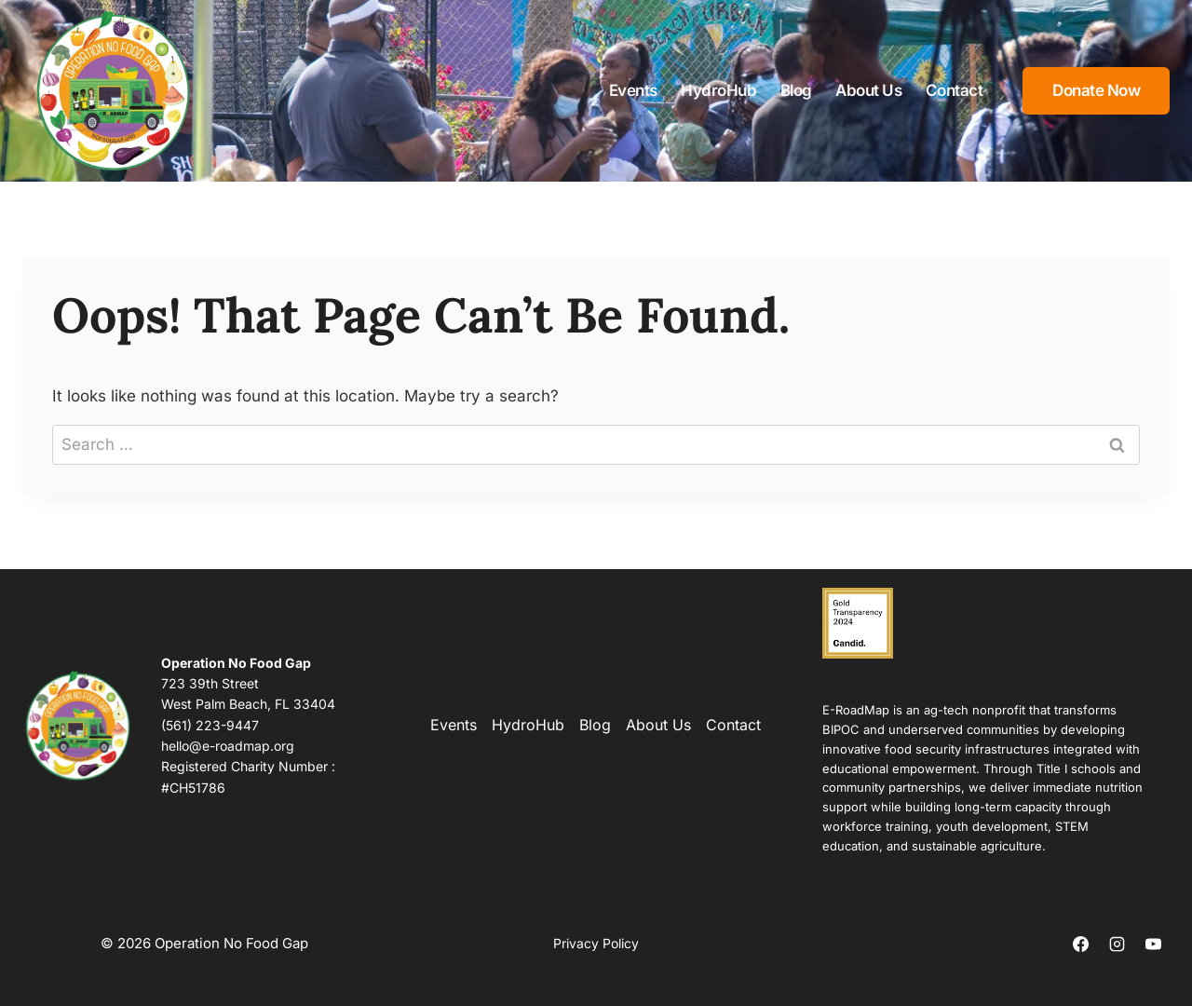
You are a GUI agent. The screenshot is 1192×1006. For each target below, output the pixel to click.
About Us (868, 90)
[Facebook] (1081, 943)
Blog (796, 90)
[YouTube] (1154, 943)
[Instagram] (1117, 943)
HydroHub (718, 90)
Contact (954, 90)
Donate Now (1096, 90)
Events (633, 90)
